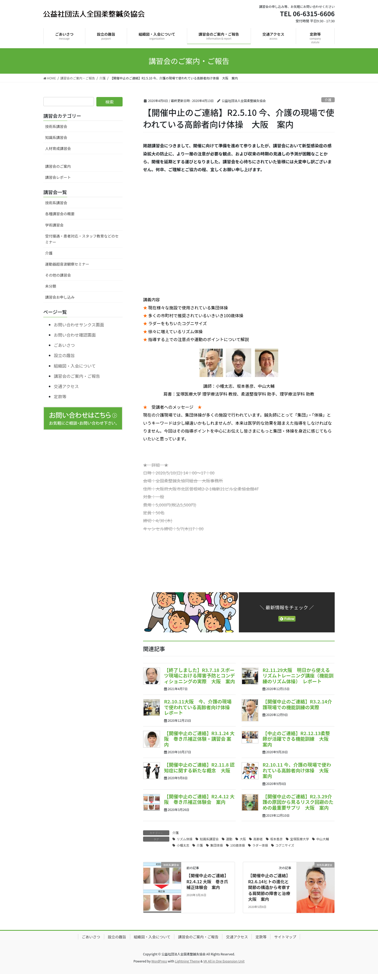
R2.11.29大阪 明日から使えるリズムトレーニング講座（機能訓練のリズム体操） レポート (297, 675)
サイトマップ (285, 936)
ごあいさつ (64, 345)
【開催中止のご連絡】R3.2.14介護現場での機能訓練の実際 (297, 704)
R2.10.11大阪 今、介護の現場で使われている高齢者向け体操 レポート (199, 707)
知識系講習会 (209, 839)
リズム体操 (184, 839)
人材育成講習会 (58, 148)
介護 (328, 99)
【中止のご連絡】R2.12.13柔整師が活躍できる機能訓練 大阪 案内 (297, 739)
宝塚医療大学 (299, 839)
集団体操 (216, 845)
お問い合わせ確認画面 (75, 335)
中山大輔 (322, 839)
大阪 (243, 839)
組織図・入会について (75, 366)
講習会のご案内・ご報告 (77, 376)
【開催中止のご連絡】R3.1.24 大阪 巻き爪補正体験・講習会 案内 (199, 739)
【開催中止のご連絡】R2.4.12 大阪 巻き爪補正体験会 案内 (199, 799)
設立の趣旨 (64, 355)
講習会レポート (58, 177)
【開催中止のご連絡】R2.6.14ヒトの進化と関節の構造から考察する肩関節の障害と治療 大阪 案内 (271, 887)
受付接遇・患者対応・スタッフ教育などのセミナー (82, 239)
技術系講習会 (56, 126)
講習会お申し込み (60, 297)
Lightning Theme (187, 961)
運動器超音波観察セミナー (67, 264)
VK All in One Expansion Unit (224, 961)
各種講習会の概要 (60, 213)
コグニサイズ (284, 845)
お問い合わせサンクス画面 (79, 324)
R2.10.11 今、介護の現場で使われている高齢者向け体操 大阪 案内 (297, 770)
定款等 (60, 396)
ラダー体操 (260, 845)
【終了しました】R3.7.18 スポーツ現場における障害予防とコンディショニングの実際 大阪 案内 (199, 675)
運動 (229, 839)
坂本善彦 (276, 839)
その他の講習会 (58, 275)
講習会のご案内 (58, 166)
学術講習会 (54, 225)
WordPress (159, 961)
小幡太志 (183, 845)
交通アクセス (66, 386)
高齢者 (258, 839)
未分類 (50, 286)
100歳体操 (237, 845)
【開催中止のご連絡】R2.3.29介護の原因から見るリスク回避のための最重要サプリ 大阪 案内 (297, 802)
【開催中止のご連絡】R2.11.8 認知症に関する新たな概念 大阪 (199, 767)
